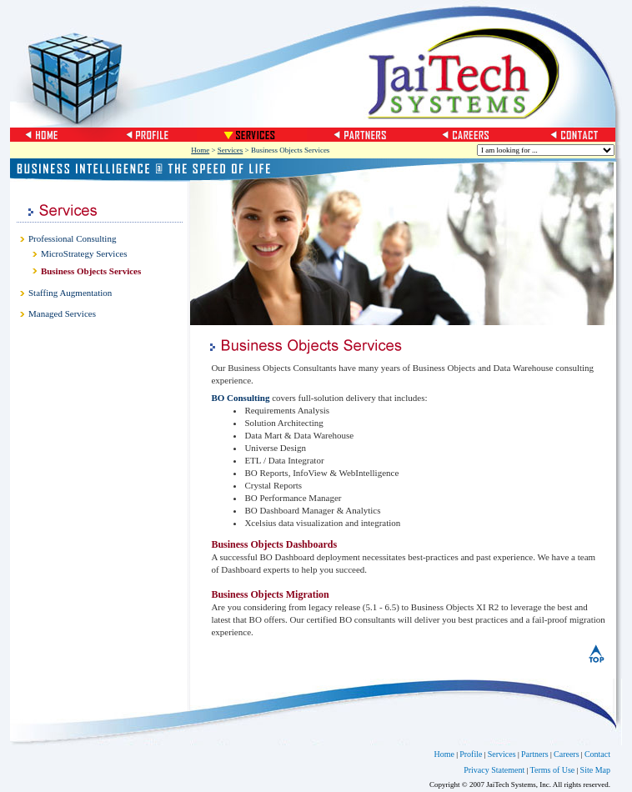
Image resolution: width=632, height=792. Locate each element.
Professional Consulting (72, 238)
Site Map (595, 769)
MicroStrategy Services (84, 253)
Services (230, 150)
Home (200, 150)
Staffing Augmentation (70, 293)
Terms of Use (552, 769)
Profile (470, 754)
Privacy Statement (494, 769)
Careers (566, 754)
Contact (597, 754)
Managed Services (62, 313)
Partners (535, 754)
